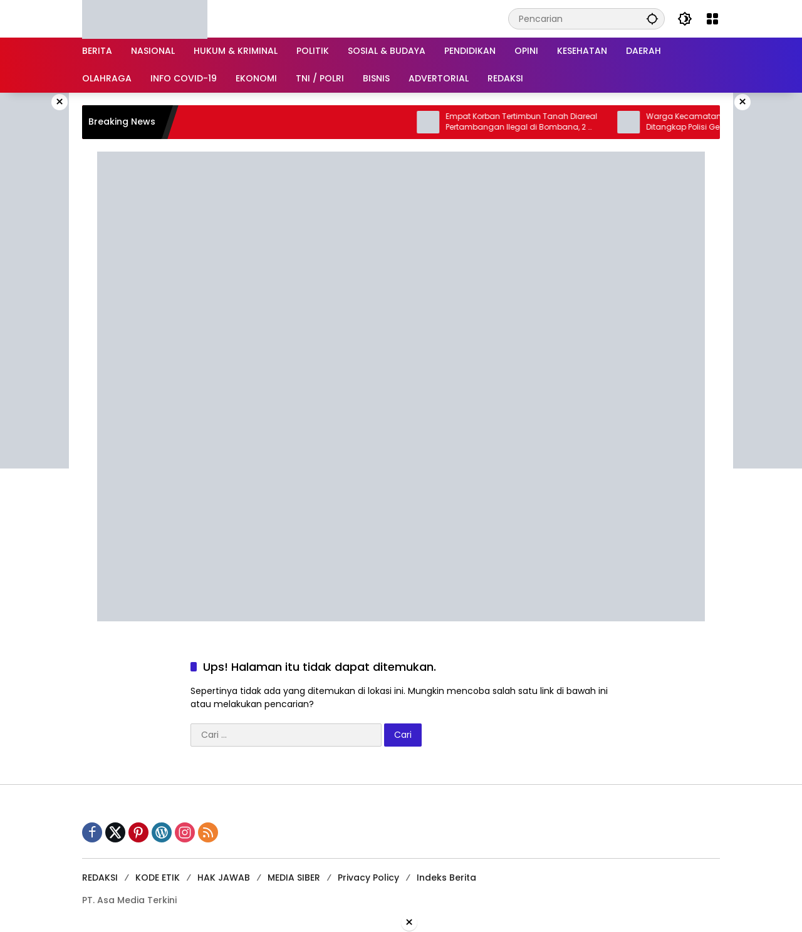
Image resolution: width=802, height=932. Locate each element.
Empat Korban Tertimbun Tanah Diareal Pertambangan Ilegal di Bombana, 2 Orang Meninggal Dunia (530, 122)
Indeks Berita (446, 877)
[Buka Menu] (712, 18)
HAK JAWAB (223, 877)
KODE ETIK (157, 877)
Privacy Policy (368, 877)
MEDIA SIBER (294, 877)
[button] (652, 18)
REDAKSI (100, 877)
